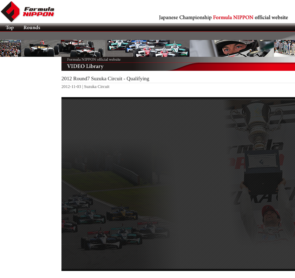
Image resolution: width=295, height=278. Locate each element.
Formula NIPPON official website (31, 11)
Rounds (31, 27)
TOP (9, 27)
